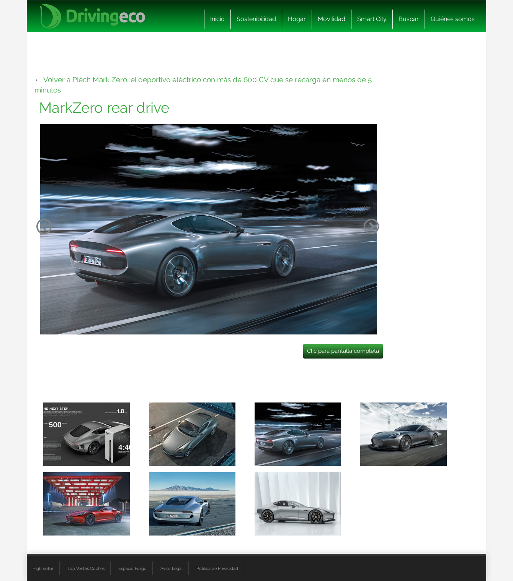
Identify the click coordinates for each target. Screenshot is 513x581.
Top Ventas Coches (86, 568)
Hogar (297, 19)
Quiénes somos (453, 19)
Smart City (372, 19)
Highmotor (43, 568)
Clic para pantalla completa (343, 350)
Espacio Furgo (132, 568)
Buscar (409, 19)
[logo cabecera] (92, 16)
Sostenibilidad (256, 19)
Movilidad (331, 19)
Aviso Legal (171, 568)
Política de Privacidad (217, 568)
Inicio (217, 19)
